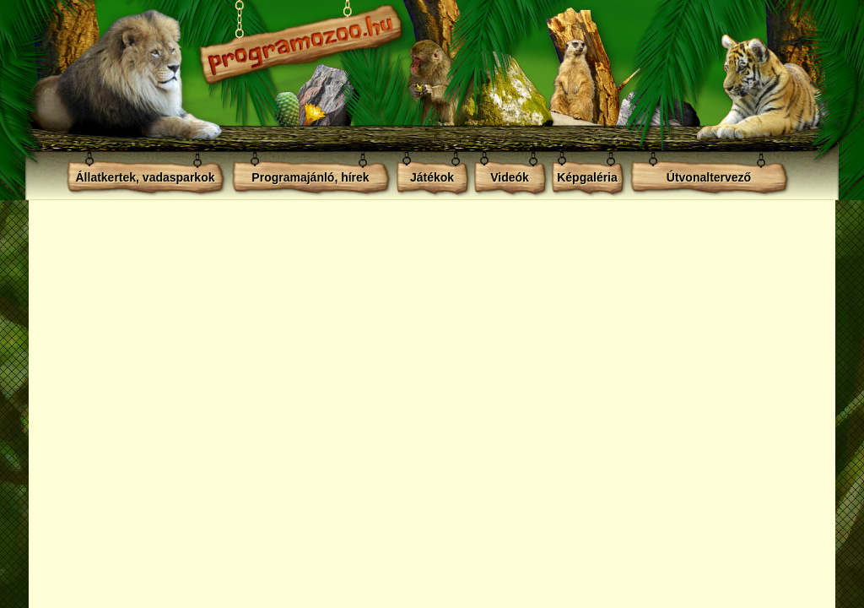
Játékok (432, 177)
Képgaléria (587, 177)
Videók (509, 177)
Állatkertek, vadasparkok (145, 177)
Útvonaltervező (709, 177)
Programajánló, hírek (310, 177)
